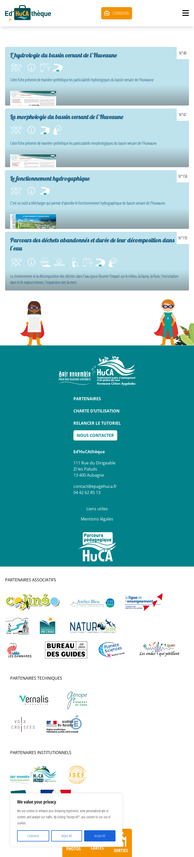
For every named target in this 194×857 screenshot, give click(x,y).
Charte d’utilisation (96, 411)
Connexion (116, 13)
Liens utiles (97, 509)
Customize (33, 835)
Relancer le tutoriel (97, 423)
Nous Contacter (95, 435)
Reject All (66, 835)
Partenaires (87, 398)
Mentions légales (97, 519)
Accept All (99, 835)
